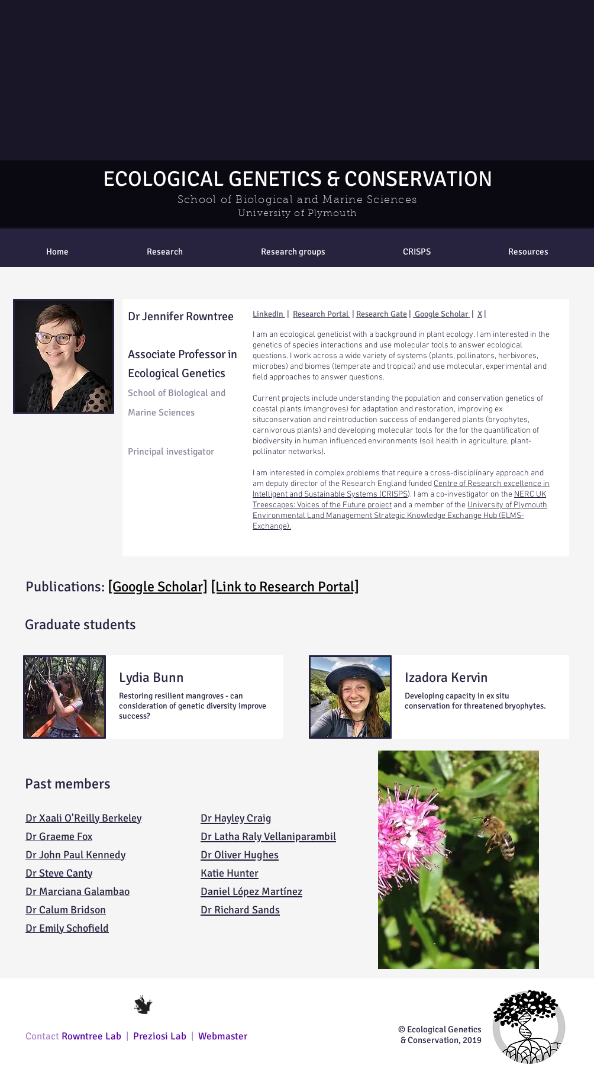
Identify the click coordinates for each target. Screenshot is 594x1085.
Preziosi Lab (161, 1036)
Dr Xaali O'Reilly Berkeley (83, 818)
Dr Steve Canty (58, 873)
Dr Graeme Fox (58, 836)
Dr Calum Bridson (65, 909)
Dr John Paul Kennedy (75, 854)
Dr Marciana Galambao (77, 891)
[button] (293, 252)
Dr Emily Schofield (67, 928)
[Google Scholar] (158, 586)
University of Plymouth (297, 213)
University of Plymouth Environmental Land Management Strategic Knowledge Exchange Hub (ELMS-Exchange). (400, 516)
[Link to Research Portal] (285, 586)
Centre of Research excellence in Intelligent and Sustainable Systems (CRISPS (401, 489)
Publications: (66, 586)
